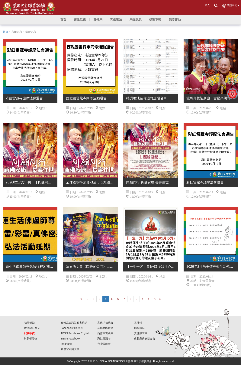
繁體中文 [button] (230, 5)
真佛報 (138, 322)
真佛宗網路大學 (70, 349)
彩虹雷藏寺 (104, 338)
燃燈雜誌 (139, 327)
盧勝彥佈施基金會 (144, 338)
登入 (207, 5)
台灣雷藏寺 (104, 343)
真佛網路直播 (105, 327)
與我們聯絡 (30, 338)
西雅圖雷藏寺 (105, 333)
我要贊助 (29, 322)
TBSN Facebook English (75, 333)
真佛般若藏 (140, 333)
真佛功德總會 (105, 322)
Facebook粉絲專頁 (72, 327)
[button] (80, 19)
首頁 (5, 31)
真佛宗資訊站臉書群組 (74, 322)
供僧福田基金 (32, 327)
